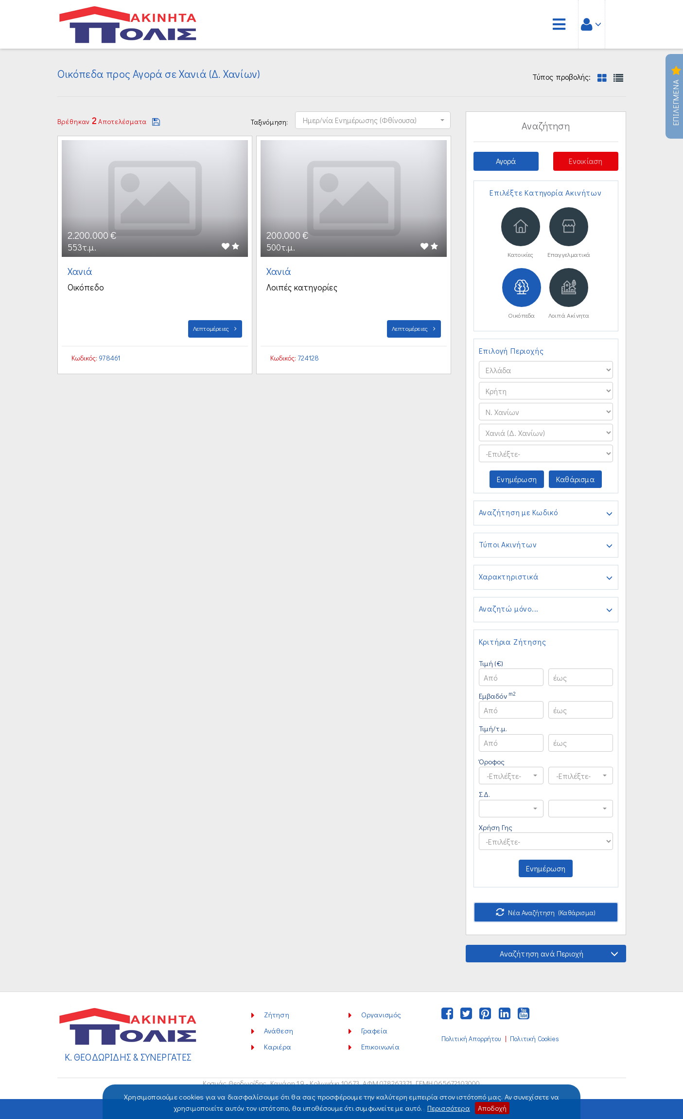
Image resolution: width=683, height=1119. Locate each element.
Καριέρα (277, 1046)
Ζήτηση (276, 1014)
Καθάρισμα (575, 479)
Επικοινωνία (380, 1046)
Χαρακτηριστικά (546, 577)
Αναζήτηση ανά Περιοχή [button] (559, 953)
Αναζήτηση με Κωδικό (546, 513)
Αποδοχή (492, 1108)
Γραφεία (374, 1030)
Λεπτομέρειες (215, 328)
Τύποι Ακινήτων (546, 545)
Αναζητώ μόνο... (546, 609)
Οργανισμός (381, 1014)
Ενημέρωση (517, 479)
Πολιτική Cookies (534, 1038)
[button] (373, 120)
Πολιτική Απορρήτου (471, 1038)
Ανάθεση (278, 1030)
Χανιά (81, 271)
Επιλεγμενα (676, 96)
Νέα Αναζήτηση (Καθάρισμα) (545, 912)
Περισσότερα (448, 1108)
